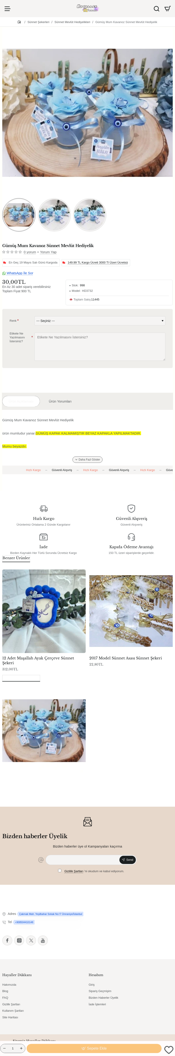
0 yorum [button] (30, 252)
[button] (94, 1048)
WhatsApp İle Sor (17, 273)
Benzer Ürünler (16, 558)
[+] (21, 1048)
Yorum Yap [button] (48, 252)
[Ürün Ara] (156, 8)
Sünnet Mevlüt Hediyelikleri (72, 22)
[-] (4, 1048)
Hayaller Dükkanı (17, 975)
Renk (13, 320)
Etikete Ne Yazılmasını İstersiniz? (17, 337)
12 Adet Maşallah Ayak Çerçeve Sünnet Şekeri (38, 660)
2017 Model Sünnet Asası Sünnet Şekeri (125, 658)
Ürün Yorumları (60, 401)
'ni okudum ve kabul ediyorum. (91, 871)
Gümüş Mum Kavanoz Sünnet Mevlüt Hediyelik (126, 22)
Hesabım (96, 975)
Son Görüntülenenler (21, 677)
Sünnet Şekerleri (38, 22)
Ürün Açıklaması (21, 401)
